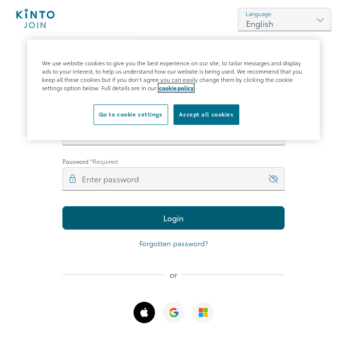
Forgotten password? (173, 243)
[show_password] (273, 179)
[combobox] (284, 19)
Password (90, 161)
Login (173, 217)
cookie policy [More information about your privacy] (176, 88)
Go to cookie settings (131, 114)
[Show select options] (320, 19)
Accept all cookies (206, 114)
